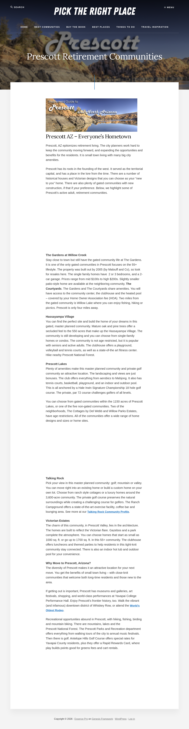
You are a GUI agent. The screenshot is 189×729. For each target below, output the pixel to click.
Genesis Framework (102, 719)
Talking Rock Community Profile (109, 511)
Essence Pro (81, 719)
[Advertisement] (94, 220)
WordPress (121, 719)
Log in (131, 719)
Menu (169, 7)
